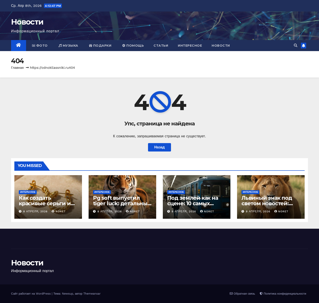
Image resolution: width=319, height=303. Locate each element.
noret (59, 211)
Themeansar (92, 293)
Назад (159, 147)
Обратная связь (242, 293)
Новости (27, 22)
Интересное (190, 46)
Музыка (68, 46)
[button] (295, 45)
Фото (40, 46)
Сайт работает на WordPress (31, 293)
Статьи (161, 46)
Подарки (100, 46)
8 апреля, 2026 (36, 211)
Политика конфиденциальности (283, 293)
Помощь (133, 46)
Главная (17, 68)
